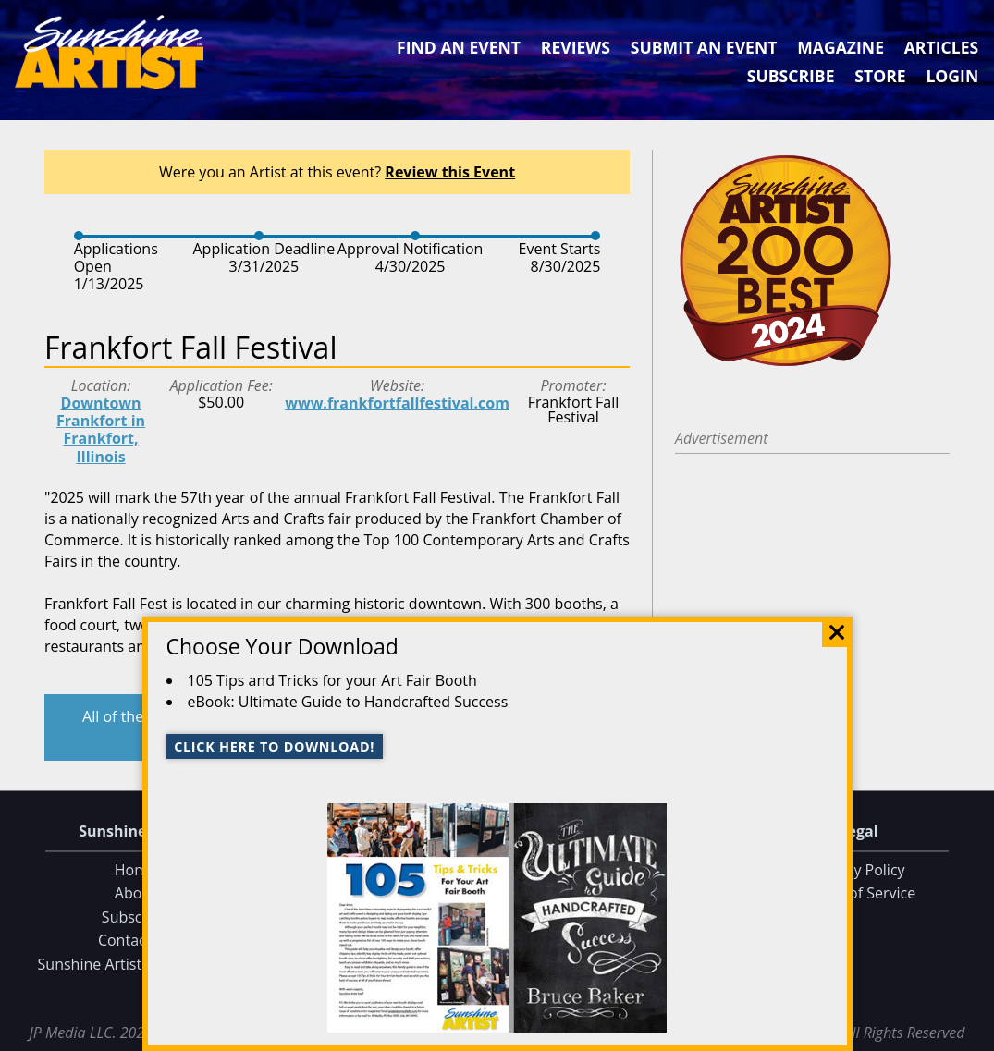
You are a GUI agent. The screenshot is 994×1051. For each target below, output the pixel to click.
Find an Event (459, 47)
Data (972, 1033)
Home (135, 870)
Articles (941, 47)
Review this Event (450, 172)
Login (952, 76)
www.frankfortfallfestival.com (397, 403)
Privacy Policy (859, 870)
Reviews (575, 47)
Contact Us (135, 941)
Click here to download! (274, 746)
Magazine (840, 47)
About (135, 894)
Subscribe (791, 76)
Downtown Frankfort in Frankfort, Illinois (100, 430)
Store (879, 76)
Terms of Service (858, 894)
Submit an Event (704, 47)
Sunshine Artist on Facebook (136, 964)
